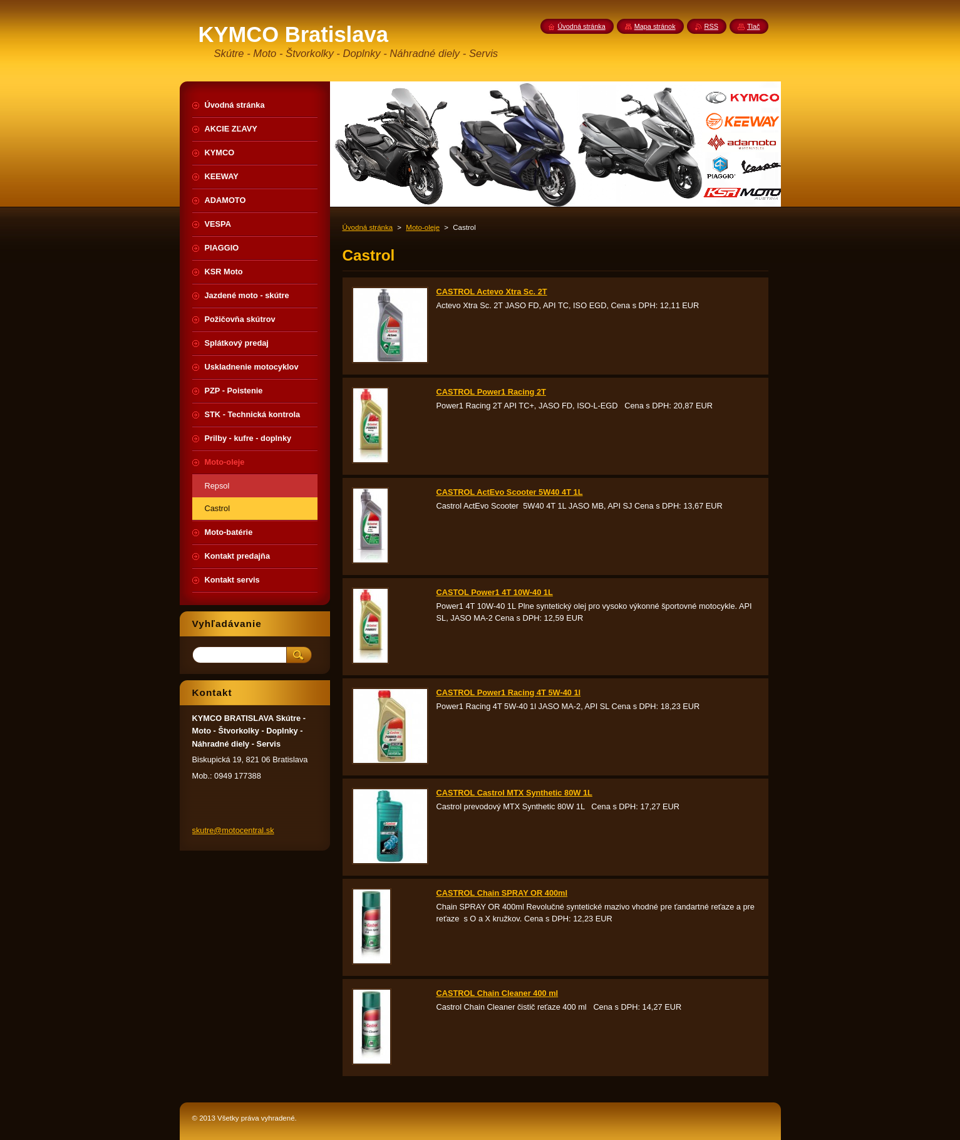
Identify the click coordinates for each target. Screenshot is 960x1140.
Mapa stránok (655, 26)
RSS (711, 26)
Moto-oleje (423, 227)
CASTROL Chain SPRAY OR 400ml (502, 893)
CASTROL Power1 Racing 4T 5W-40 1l (508, 692)
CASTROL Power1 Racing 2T (491, 391)
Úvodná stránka (368, 227)
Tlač (753, 26)
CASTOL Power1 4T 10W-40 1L (494, 592)
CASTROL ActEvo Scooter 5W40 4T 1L (509, 492)
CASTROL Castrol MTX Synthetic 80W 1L (514, 792)
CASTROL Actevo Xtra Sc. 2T (491, 291)
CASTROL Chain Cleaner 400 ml (497, 993)
